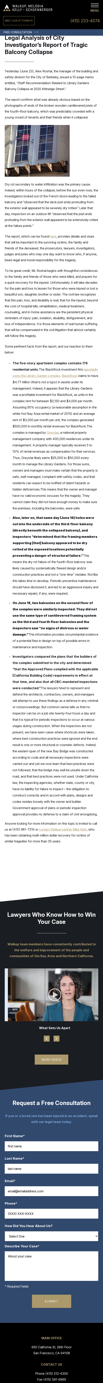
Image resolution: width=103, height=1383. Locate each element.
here (53, 236)
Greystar (53, 433)
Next (56, 1039)
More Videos (51, 1059)
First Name (17, 1136)
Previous (47, 1039)
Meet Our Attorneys (19, 20)
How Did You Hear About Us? (29, 1226)
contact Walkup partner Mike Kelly (63, 829)
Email (12, 1181)
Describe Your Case (24, 1246)
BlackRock (69, 376)
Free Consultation (18, 32)
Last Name (16, 1158)
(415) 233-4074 (85, 21)
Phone (13, 1203)
